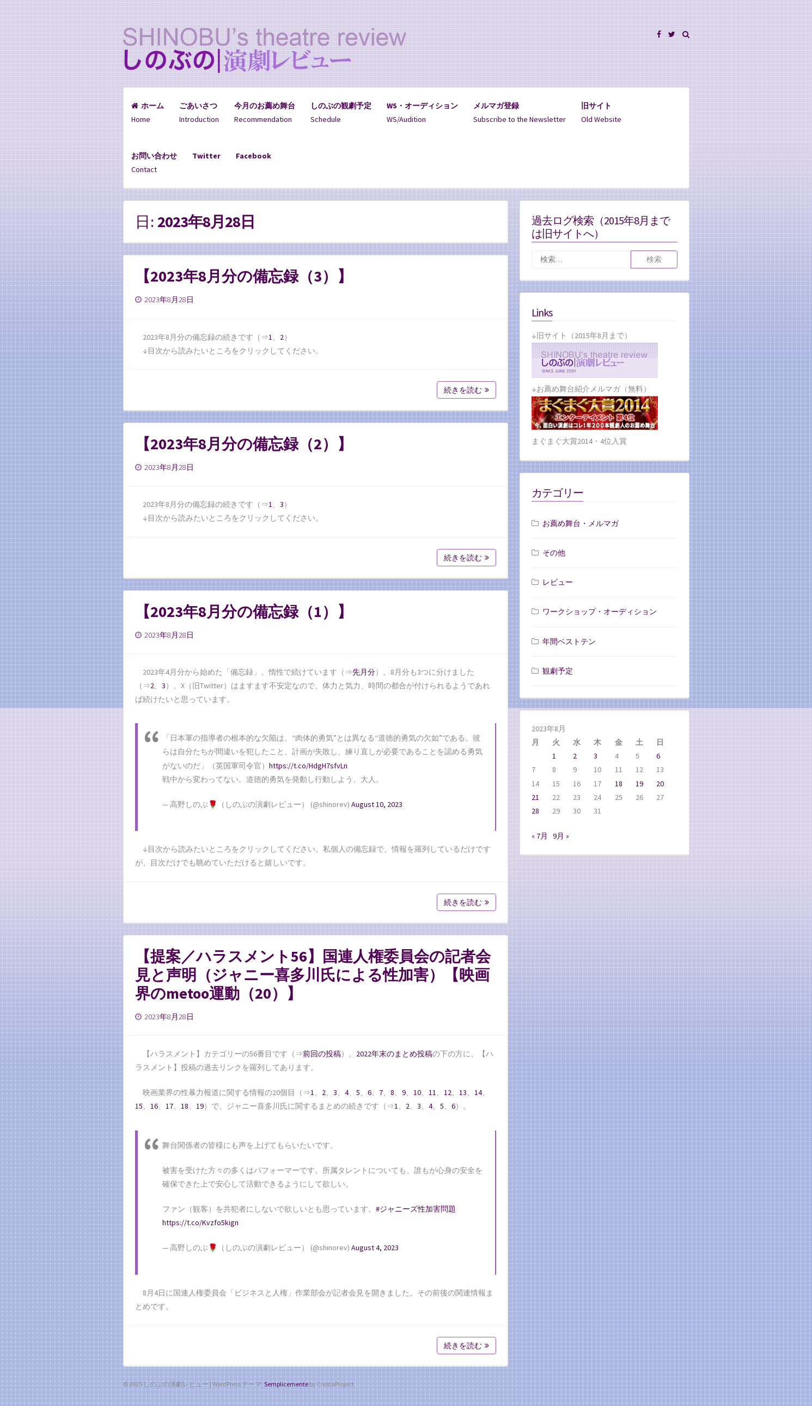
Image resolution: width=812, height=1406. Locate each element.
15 (139, 1106)
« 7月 (540, 836)
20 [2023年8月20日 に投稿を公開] (660, 783)
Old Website (601, 112)
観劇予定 (557, 671)
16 (154, 1106)
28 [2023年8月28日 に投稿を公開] (535, 811)
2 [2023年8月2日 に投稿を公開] (575, 756)
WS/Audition (422, 112)
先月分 (363, 672)
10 (417, 1092)
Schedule (340, 112)
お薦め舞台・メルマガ (580, 523)
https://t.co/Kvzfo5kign (200, 1222)
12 (447, 1092)
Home (147, 112)
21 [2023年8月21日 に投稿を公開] (535, 797)
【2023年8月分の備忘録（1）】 (243, 611)
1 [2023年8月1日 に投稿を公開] (554, 756)
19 (200, 1106)
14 (478, 1092)
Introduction (199, 112)
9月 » (561, 836)
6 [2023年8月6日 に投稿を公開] (658, 756)
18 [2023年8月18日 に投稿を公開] (618, 783)
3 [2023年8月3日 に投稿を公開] (595, 756)
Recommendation (264, 112)
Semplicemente (286, 1384)
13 (463, 1092)
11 (432, 1092)
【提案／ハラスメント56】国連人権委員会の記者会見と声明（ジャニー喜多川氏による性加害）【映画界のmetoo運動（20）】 (313, 974)
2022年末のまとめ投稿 (394, 1054)
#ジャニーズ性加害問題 (416, 1209)
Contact (154, 162)
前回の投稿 (322, 1054)
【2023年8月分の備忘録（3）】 (243, 276)
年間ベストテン (569, 641)
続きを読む (466, 390)
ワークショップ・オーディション (599, 611)
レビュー (557, 582)
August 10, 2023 (376, 804)
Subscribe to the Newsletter (519, 112)
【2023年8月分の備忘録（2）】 (243, 444)
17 (169, 1106)
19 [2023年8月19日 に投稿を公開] (639, 783)
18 (184, 1106)
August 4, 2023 (375, 1247)
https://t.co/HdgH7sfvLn (308, 766)
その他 (553, 553)
